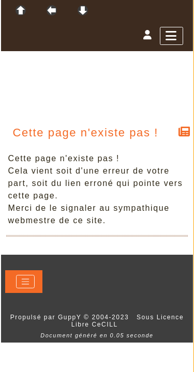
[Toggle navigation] (25, 281)
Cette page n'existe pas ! (86, 132)
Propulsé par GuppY (47, 317)
